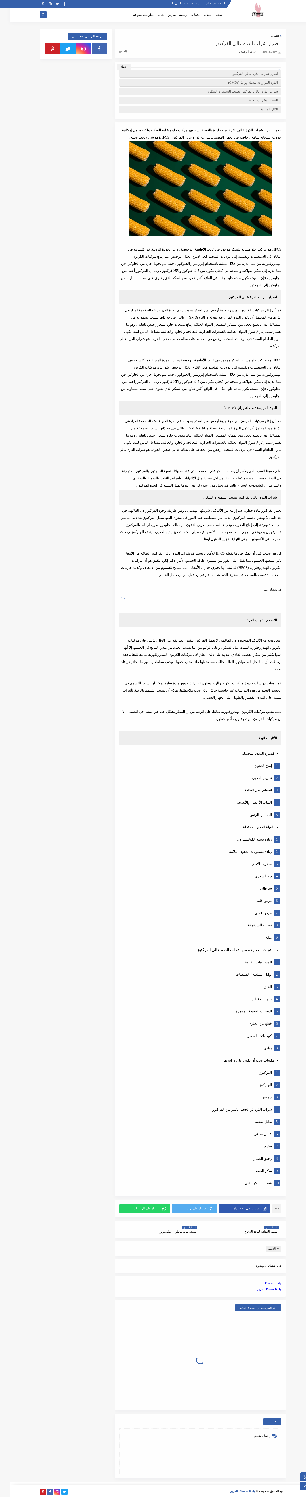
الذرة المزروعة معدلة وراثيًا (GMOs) (243, 82)
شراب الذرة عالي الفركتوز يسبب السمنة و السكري (232, 91)
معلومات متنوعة (134, 15)
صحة (209, 15)
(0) (114, 51)
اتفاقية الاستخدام (205, 3)
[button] (234, 1208)
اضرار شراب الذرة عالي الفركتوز (245, 73)
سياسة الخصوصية (184, 3)
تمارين (162, 15)
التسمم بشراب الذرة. (253, 100)
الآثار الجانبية (259, 109)
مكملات (186, 15)
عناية (151, 15)
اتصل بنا (166, 3)
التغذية (198, 15)
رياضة (173, 15)
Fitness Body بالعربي (259, 1289)
